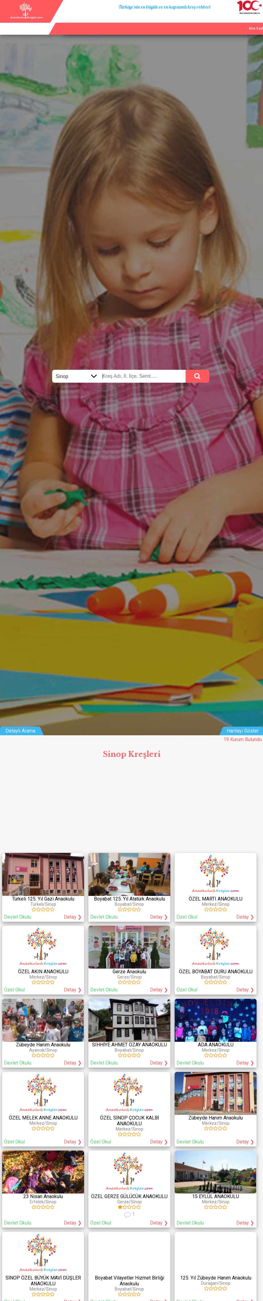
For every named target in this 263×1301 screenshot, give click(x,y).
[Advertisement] (131, 808)
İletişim (240, 21)
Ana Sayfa (194, 21)
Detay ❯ (73, 917)
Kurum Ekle (218, 21)
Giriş (256, 21)
